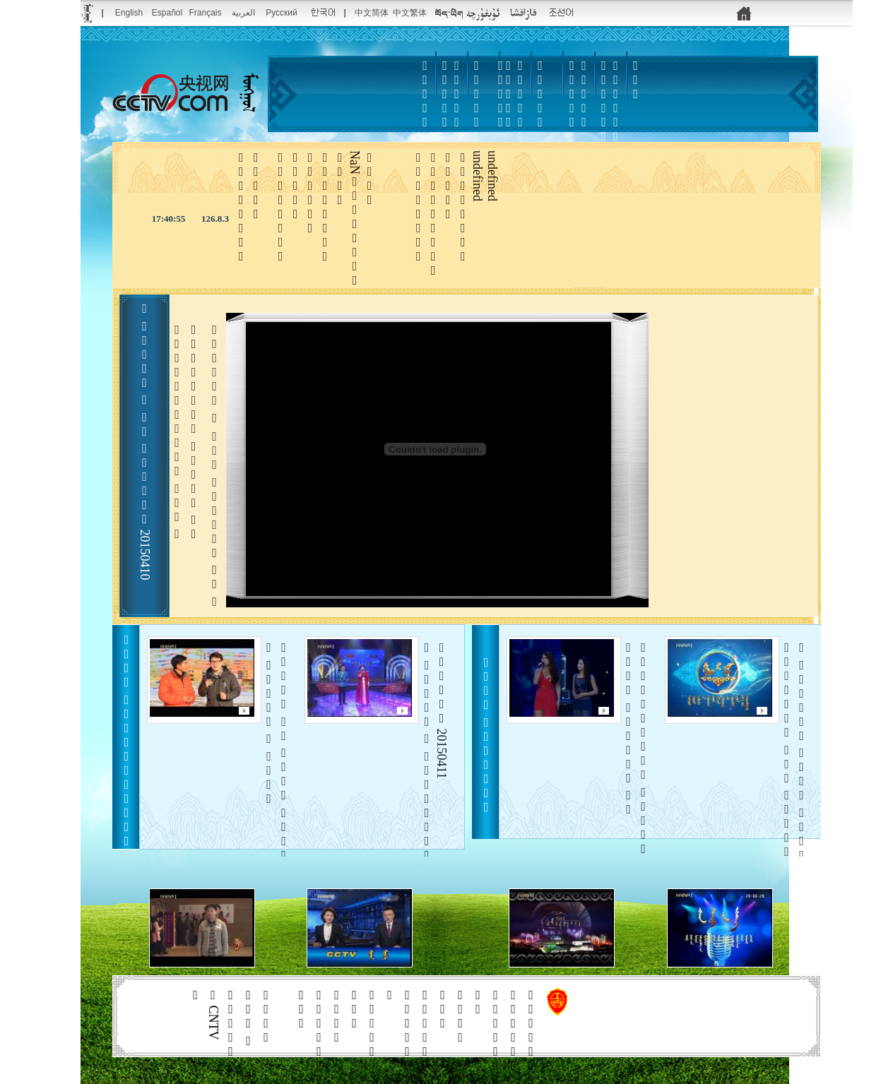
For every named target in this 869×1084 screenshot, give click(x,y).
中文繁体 (410, 13)
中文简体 (372, 13)
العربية (243, 13)
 (572, 115)
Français (205, 13)
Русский (281, 13)
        (276, 758)
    (636, 748)
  (521, 122)
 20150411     (434, 758)
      (794, 758)
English (129, 13)
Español (167, 13)
